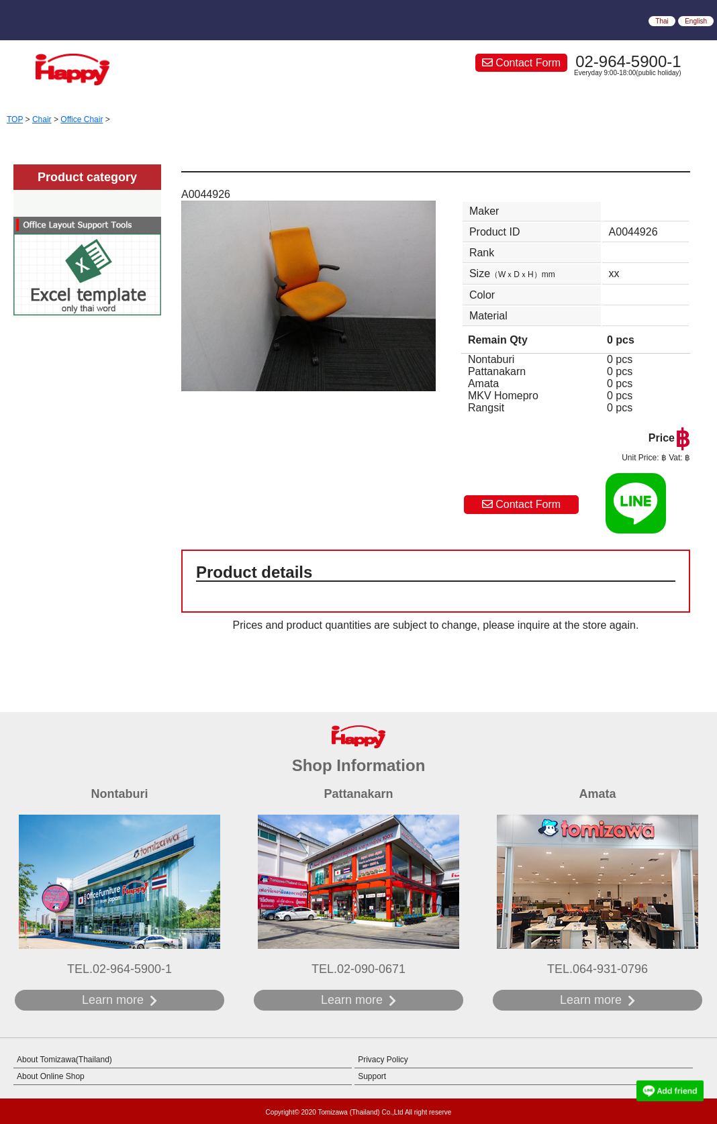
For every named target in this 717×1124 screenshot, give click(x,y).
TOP (15, 119)
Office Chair (81, 119)
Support (372, 1076)
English (696, 21)
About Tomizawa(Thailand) (64, 1059)
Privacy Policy (383, 1059)
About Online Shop (51, 1076)
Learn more (113, 1000)
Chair (42, 119)
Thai (661, 21)
